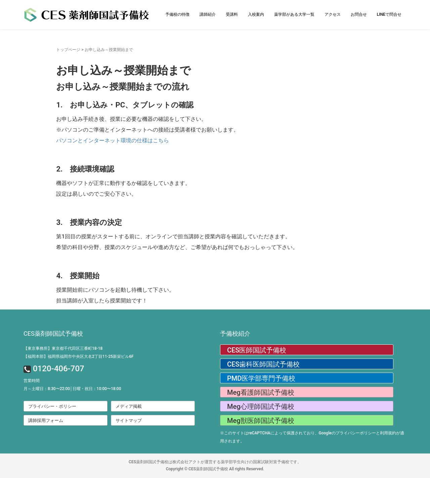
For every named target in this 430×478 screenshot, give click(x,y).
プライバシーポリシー (356, 433)
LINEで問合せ (389, 14)
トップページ (68, 49)
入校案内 (256, 14)
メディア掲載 (129, 406)
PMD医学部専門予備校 (261, 378)
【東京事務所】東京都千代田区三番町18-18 (63, 348)
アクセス (333, 14)
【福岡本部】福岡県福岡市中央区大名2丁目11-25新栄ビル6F (79, 356)
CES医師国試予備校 (256, 350)
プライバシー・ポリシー (52, 406)
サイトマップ (129, 420)
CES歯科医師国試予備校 (263, 364)
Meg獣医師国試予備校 (260, 421)
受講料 (232, 14)
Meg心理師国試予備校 (260, 406)
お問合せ (359, 14)
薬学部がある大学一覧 (294, 14)
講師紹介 (208, 14)
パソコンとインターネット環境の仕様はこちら (112, 140)
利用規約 (388, 433)
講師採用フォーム (45, 420)
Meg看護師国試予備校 (260, 392)
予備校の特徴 (177, 14)
